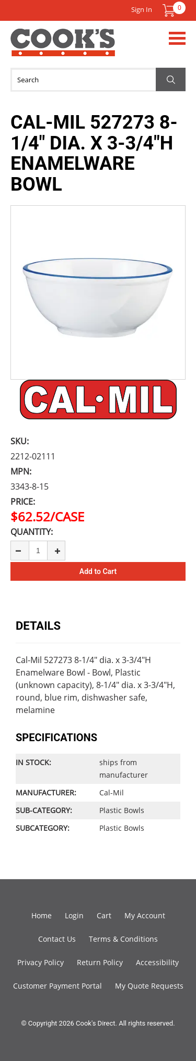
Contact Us (57, 939)
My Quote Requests (149, 986)
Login (74, 915)
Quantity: (31, 532)
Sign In (141, 9)
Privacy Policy (40, 962)
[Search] (98, 79)
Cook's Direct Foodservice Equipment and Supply (62, 48)
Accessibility (157, 962)
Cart (104, 915)
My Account (144, 915)
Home (41, 915)
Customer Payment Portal (57, 986)
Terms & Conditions (123, 939)
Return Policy (100, 962)
